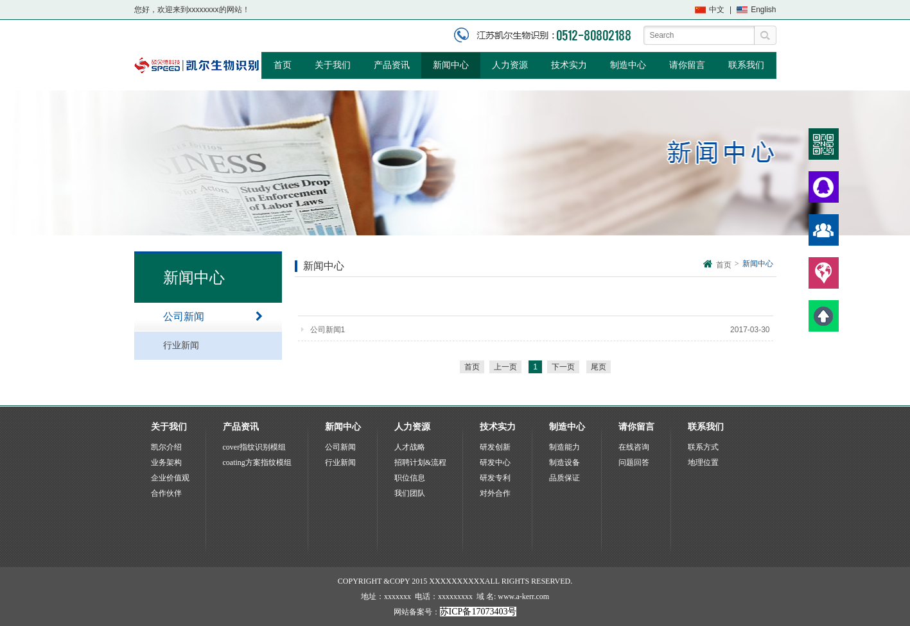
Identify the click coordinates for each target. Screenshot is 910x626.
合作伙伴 (166, 493)
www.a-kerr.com (523, 596)
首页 (283, 65)
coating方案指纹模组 (257, 462)
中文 (716, 9)
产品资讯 (392, 65)
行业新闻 (213, 345)
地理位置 (703, 462)
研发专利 (495, 477)
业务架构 (166, 462)
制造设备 (564, 462)
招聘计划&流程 (420, 462)
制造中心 (628, 65)
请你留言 (687, 65)
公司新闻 (213, 316)
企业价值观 (170, 477)
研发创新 (495, 447)
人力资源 (510, 65)
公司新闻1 (323, 329)
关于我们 (333, 65)
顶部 (824, 316)
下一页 (563, 366)
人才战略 (409, 447)
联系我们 (746, 65)
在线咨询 (633, 447)
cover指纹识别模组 (254, 447)
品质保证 (564, 477)
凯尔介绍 (166, 447)
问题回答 (633, 462)
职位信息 (409, 477)
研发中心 (495, 462)
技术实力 (569, 65)
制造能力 (564, 447)
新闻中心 (451, 65)
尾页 (598, 366)
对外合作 (495, 493)
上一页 (505, 366)
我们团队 (409, 493)
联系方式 (703, 447)
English (763, 9)
